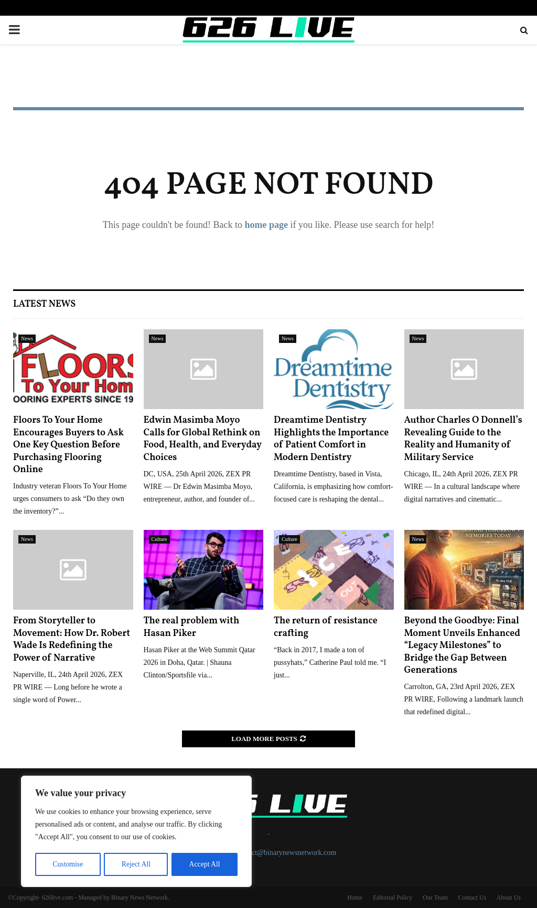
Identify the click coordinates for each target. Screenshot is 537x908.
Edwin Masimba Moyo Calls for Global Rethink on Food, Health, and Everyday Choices (203, 439)
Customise (67, 864)
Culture (159, 539)
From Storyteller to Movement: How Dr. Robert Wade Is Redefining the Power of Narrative (71, 639)
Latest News (44, 304)
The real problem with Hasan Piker (192, 627)
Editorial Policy (393, 897)
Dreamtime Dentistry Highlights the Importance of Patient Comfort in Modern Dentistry (331, 439)
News (27, 338)
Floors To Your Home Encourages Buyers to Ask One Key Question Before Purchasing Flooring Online (68, 445)
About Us (509, 897)
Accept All (204, 864)
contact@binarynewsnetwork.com (286, 853)
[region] (136, 832)
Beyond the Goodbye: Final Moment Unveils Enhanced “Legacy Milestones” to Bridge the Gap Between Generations (462, 645)
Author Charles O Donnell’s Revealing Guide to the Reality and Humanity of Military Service (463, 439)
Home (354, 897)
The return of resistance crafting (326, 627)
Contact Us (472, 897)
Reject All (136, 864)
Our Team (435, 897)
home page (266, 225)
